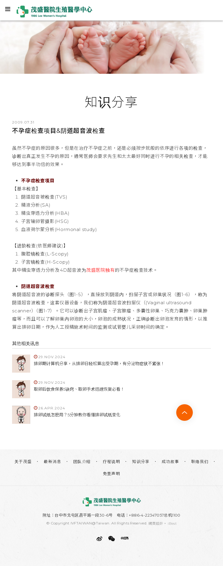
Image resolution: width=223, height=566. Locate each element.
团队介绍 (82, 461)
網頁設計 (155, 523)
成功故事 (170, 461)
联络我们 (200, 461)
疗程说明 (111, 461)
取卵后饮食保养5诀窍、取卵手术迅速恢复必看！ (79, 389)
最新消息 (52, 461)
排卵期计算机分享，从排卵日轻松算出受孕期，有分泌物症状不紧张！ (99, 363)
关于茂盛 (23, 461)
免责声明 (111, 473)
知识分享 (141, 461)
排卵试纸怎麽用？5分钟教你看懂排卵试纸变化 (77, 414)
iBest (172, 523)
